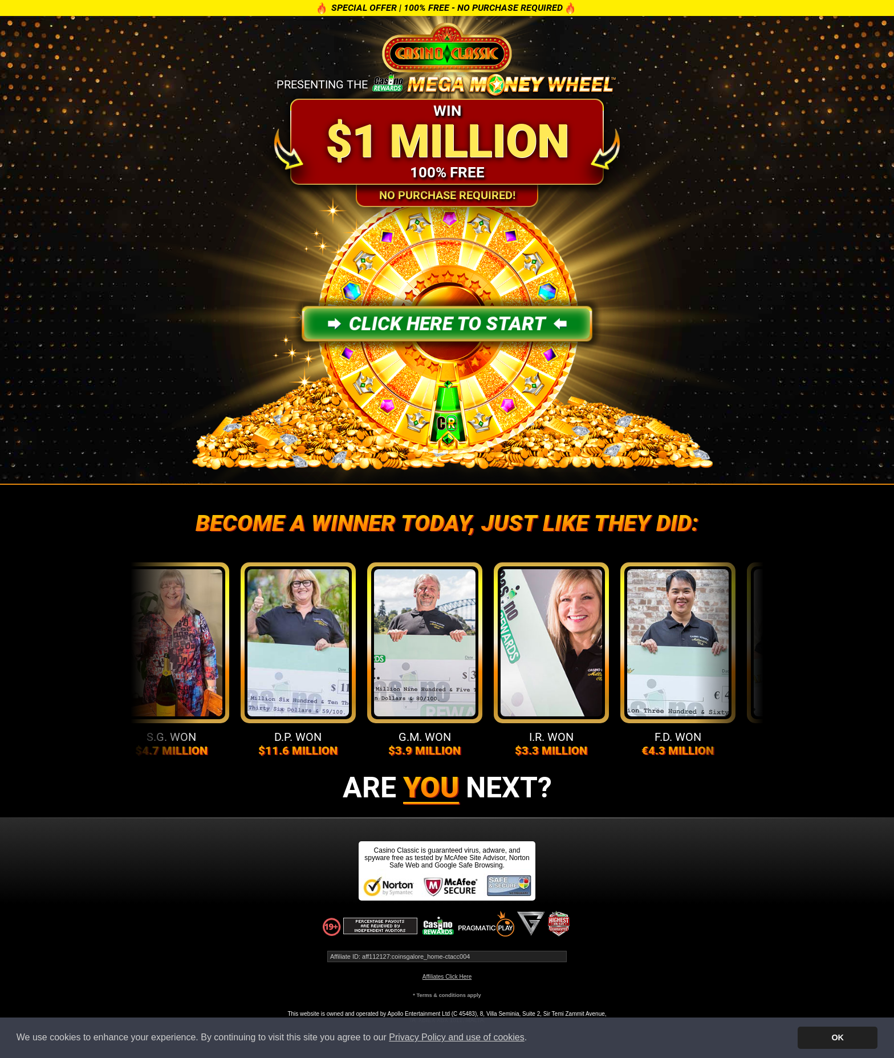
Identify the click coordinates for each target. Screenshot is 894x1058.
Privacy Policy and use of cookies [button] (456, 1037)
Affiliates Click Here (447, 977)
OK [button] (837, 1037)
